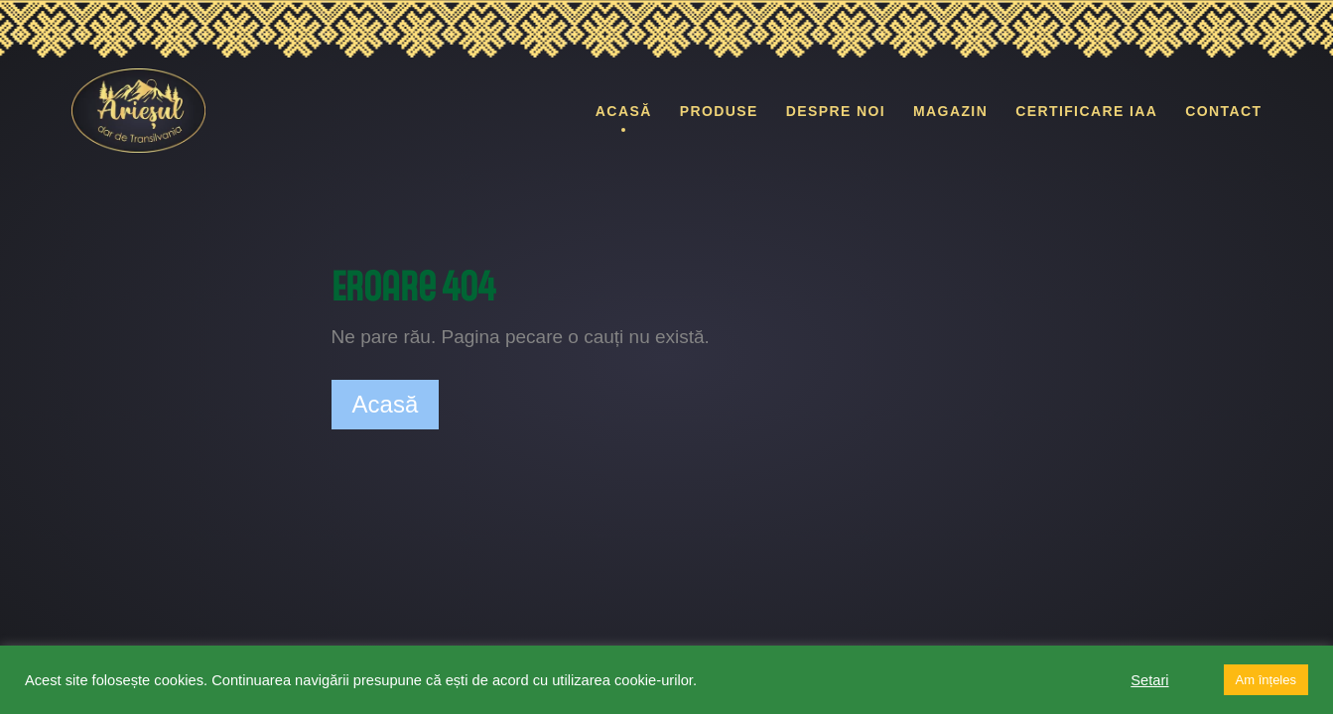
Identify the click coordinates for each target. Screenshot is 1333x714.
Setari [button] (1149, 680)
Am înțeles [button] (1266, 679)
